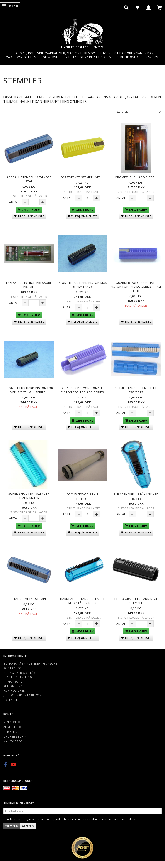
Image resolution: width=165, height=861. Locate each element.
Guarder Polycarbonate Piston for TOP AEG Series (82, 390)
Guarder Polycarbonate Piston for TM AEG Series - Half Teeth (136, 287)
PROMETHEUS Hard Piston (136, 177)
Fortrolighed (14, 690)
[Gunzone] (82, 30)
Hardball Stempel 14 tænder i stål (29, 179)
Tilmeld (11, 826)
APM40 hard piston (82, 493)
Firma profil (12, 681)
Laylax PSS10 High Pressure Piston (29, 285)
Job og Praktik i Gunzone (23, 695)
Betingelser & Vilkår (19, 672)
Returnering (13, 686)
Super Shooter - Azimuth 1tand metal (29, 495)
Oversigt (10, 699)
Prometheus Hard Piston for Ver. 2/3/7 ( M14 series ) (29, 390)
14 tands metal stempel (28, 599)
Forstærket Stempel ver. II (82, 177)
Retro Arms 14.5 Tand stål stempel (136, 601)
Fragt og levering (17, 677)
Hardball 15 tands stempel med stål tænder (82, 601)
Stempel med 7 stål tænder (136, 493)
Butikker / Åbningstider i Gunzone (30, 663)
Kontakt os (12, 668)
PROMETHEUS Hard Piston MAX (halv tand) (82, 285)
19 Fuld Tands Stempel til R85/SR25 (136, 390)
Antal (14, 202)
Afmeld (28, 826)
